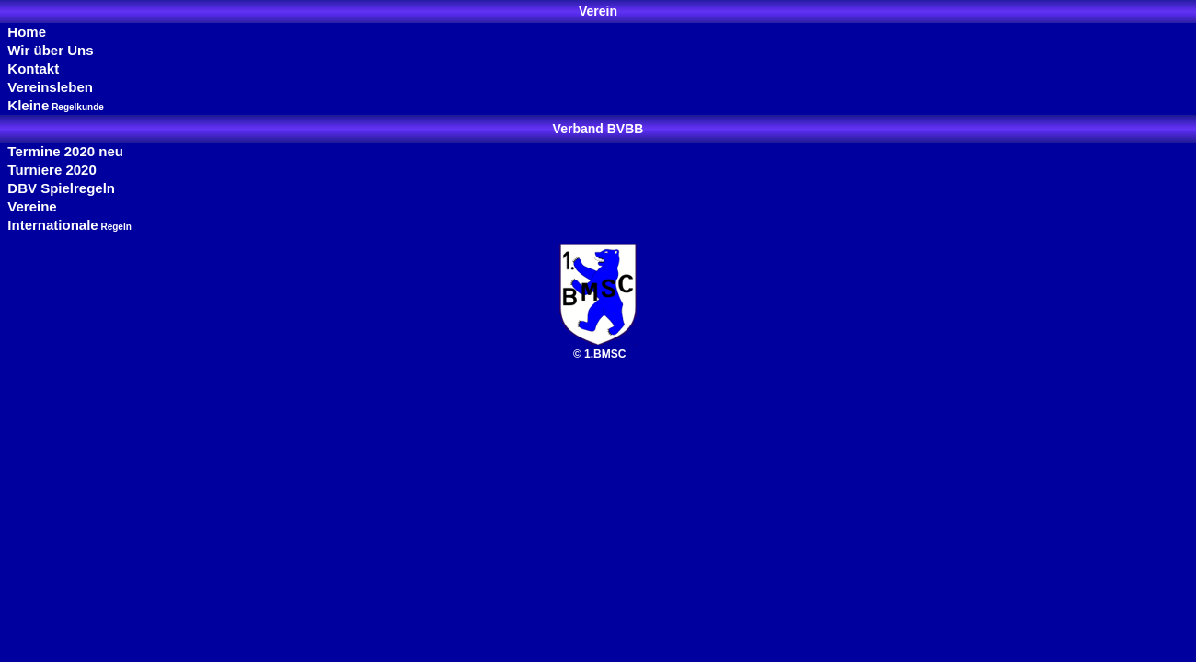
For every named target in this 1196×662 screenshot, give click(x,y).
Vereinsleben (46, 87)
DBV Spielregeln (57, 188)
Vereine (28, 206)
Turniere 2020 (48, 169)
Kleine (52, 105)
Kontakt (29, 68)
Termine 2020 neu (61, 151)
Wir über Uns (47, 50)
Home (23, 32)
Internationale (66, 225)
